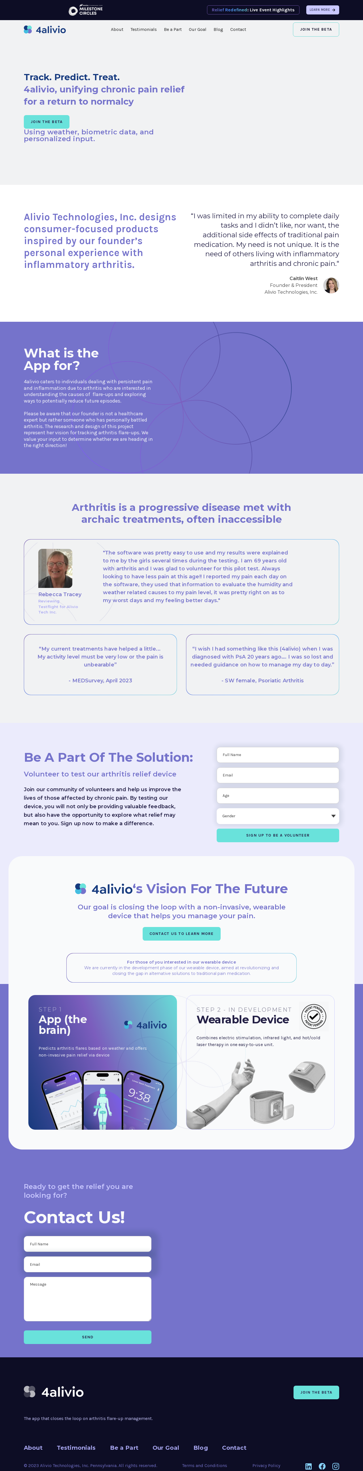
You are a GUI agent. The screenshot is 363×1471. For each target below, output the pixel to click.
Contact (238, 29)
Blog (218, 29)
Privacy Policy (266, 1465)
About (117, 29)
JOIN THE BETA (47, 121)
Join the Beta (316, 29)
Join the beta (316, 1392)
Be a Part (173, 29)
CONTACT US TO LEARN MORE (181, 933)
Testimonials (143, 29)
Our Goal (197, 29)
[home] (45, 29)
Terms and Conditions (204, 1465)
